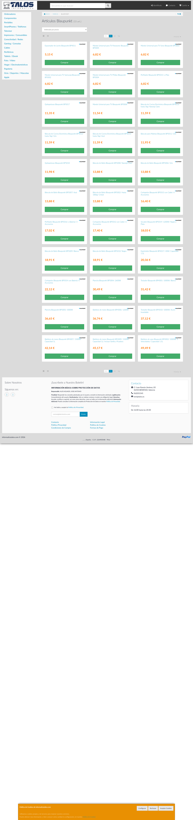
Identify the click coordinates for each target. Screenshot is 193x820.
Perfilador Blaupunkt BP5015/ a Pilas (155, 143)
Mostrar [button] (177, 37)
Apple (6, 77)
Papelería (8, 69)
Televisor (8, 31)
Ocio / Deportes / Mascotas (16, 73)
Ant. (106, 36)
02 (115, 36)
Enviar (83, 791)
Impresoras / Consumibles (15, 35)
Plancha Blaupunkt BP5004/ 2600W (107, 589)
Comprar (64, 96)
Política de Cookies (89, 817)
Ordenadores (10, 14)
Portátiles (8, 22)
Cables (7, 47)
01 (111, 36)
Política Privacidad (58, 801)
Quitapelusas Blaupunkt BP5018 (57, 334)
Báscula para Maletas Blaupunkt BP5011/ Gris (158, 271)
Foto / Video (9, 60)
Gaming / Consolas (12, 43)
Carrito (184, 5)
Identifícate (156, 5)
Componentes (10, 18)
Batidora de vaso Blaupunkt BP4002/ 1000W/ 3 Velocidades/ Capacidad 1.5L (159, 717)
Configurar (142, 808)
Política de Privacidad (113, 778)
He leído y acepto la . (69, 784)
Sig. (119, 36)
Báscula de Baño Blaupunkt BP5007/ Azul (61, 398)
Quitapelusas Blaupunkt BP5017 (57, 207)
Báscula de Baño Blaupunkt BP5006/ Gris (157, 334)
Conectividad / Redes (13, 39)
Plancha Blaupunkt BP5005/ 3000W (59, 652)
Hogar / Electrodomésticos (16, 64)
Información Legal (97, 799)
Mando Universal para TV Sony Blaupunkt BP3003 (160, 80)
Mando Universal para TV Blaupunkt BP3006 (110, 207)
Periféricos (9, 52)
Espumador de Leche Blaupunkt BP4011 (60, 80)
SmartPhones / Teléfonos (15, 26)
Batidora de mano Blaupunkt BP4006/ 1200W (111, 652)
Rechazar (153, 808)
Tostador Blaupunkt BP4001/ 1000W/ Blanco (158, 589)
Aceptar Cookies (166, 808)
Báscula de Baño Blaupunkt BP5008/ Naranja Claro (112, 334)
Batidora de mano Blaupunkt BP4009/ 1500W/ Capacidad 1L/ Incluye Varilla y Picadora (111, 717)
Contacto (170, 5)
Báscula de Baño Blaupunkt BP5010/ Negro (109, 525)
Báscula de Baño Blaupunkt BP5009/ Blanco (62, 525)
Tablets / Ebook (11, 56)
